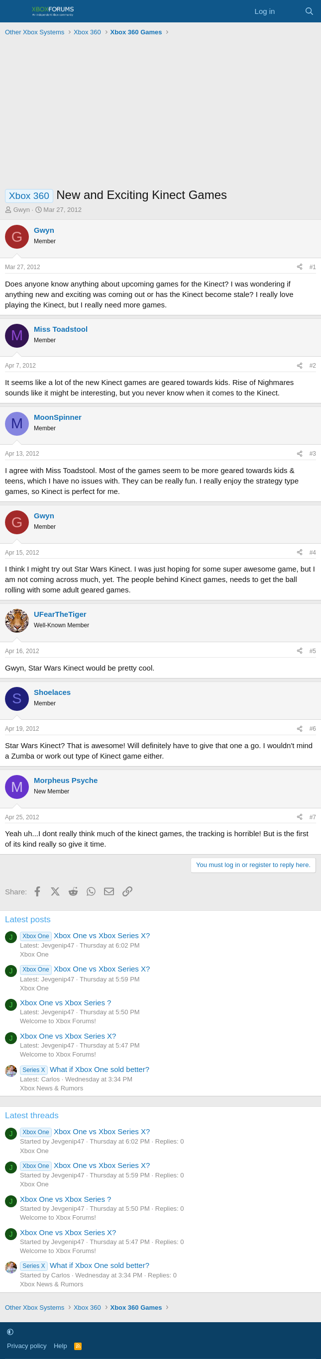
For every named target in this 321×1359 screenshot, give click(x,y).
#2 (313, 365)
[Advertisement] (160, 114)
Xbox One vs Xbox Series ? (65, 1002)
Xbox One (34, 954)
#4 (313, 552)
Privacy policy (26, 1346)
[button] (10, 1332)
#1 (313, 267)
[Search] (309, 11)
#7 (313, 817)
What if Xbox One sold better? (84, 1069)
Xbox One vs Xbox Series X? (85, 935)
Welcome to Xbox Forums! (58, 1021)
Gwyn (21, 209)
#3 (313, 453)
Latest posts (28, 919)
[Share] (299, 267)
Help (60, 1346)
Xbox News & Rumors (51, 1088)
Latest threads (32, 1115)
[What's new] (289, 11)
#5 (313, 651)
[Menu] (13, 11)
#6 (313, 728)
